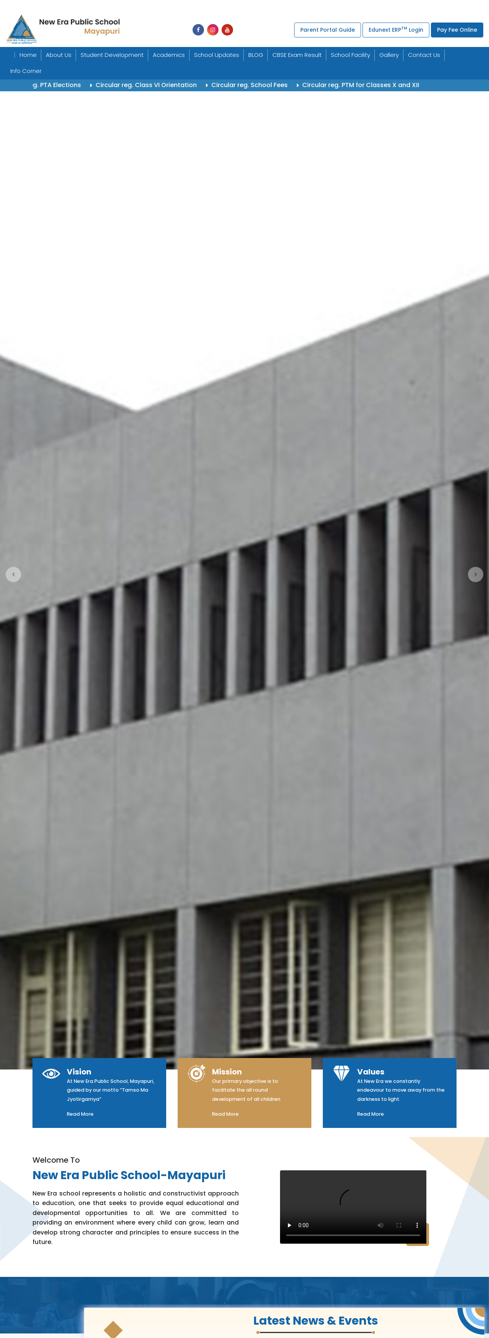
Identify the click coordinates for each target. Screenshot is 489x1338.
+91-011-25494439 (143, 7)
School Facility (350, 55)
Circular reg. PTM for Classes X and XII (374, 85)
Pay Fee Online (457, 30)
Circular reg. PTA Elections (55, 85)
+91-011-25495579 (256, 7)
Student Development (112, 55)
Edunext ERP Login (396, 29)
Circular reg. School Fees (263, 85)
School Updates (216, 55)
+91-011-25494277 (201, 7)
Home (28, 55)
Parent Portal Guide (327, 30)
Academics (169, 55)
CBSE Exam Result (297, 55)
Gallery (389, 55)
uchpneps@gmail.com (338, 7)
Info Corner (26, 71)
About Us (58, 55)
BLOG (255, 55)
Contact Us (424, 55)
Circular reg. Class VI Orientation (160, 85)
